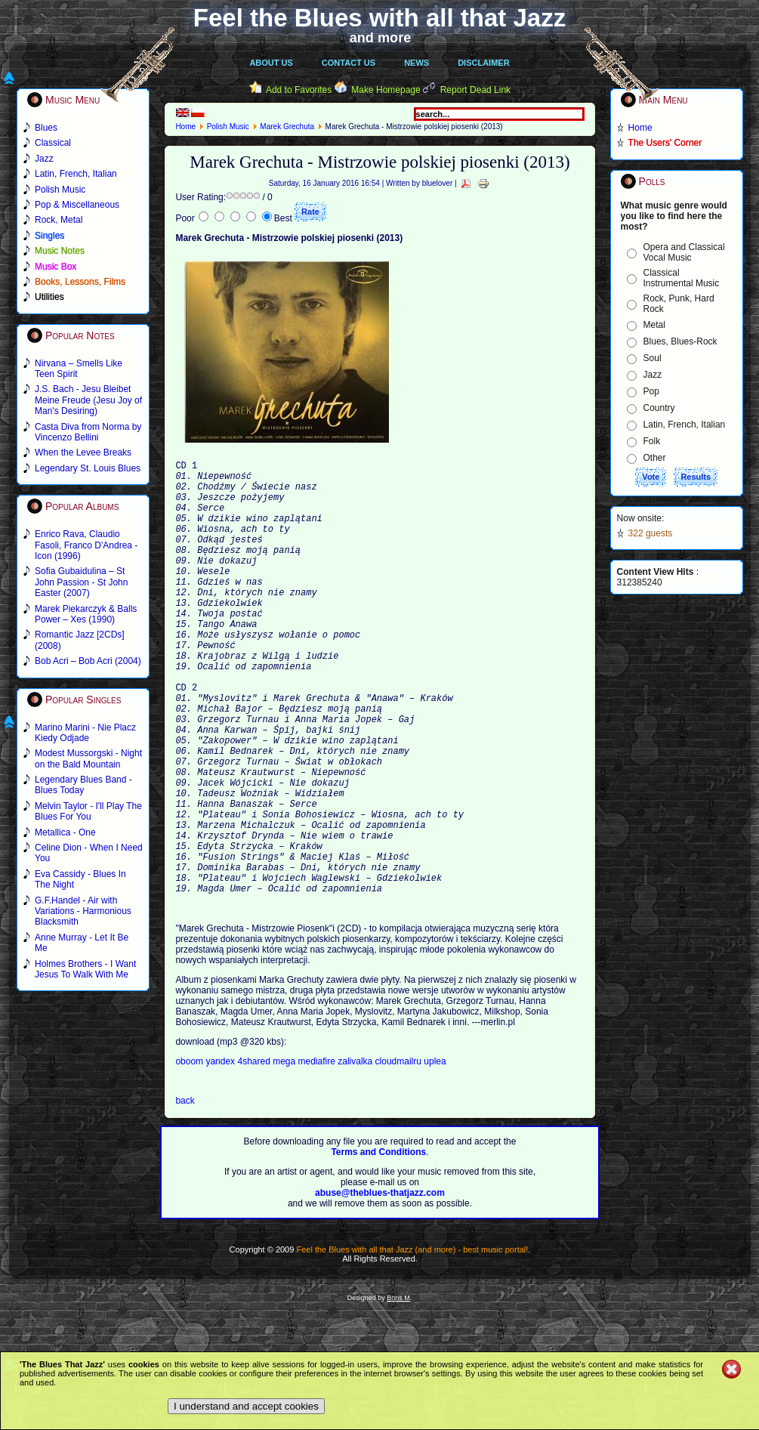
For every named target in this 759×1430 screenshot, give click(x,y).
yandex (221, 1154)
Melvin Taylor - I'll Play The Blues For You (88, 811)
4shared (255, 1154)
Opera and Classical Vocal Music (684, 252)
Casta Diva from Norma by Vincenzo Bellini (88, 432)
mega (285, 1154)
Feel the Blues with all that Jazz (379, 18)
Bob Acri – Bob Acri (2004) (88, 661)
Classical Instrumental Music (681, 278)
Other (654, 457)
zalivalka (356, 1154)
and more (381, 37)
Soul (652, 358)
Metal (654, 325)
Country (659, 408)
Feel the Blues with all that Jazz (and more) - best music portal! (412, 1342)
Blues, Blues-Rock (680, 341)
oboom (190, 1154)
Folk (652, 441)
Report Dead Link (475, 90)
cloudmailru (399, 1154)
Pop (651, 391)
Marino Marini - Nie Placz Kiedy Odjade (85, 732)
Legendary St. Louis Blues (87, 468)
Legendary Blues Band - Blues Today (83, 784)
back (184, 1193)
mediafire (316, 1154)
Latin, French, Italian (684, 424)
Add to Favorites (299, 90)
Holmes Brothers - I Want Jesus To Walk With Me (85, 969)
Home (185, 126)
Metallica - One (65, 832)
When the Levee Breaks (83, 452)
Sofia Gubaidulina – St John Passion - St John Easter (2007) (81, 582)
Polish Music (228, 126)
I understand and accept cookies (246, 1406)
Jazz (652, 374)
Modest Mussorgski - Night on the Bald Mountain (88, 758)
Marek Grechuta (287, 126)
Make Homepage (385, 90)
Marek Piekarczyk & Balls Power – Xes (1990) (86, 614)
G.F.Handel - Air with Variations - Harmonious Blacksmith (83, 911)
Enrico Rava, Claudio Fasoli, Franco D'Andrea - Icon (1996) (86, 545)
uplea (435, 1154)
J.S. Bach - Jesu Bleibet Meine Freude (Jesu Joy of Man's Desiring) (88, 400)
